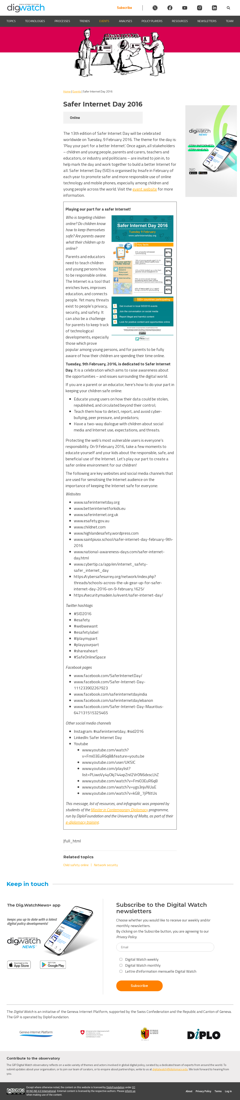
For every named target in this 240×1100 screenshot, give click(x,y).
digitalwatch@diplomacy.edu (170, 1069)
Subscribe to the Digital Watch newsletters (161, 908)
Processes (62, 21)
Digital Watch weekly (139, 959)
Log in (228, 1091)
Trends (85, 21)
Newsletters (207, 21)
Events (104, 21)
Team (229, 21)
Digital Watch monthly (140, 965)
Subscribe (124, 7)
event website (145, 189)
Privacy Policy (126, 937)
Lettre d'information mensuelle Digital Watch (158, 971)
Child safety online (76, 864)
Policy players (152, 21)
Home (67, 91)
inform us (130, 1091)
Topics (11, 21)
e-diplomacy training (82, 822)
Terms (218, 1091)
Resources (180, 21)
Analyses (125, 21)
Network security (106, 864)
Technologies (35, 21)
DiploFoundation (115, 1087)
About (189, 1091)
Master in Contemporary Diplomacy (119, 809)
